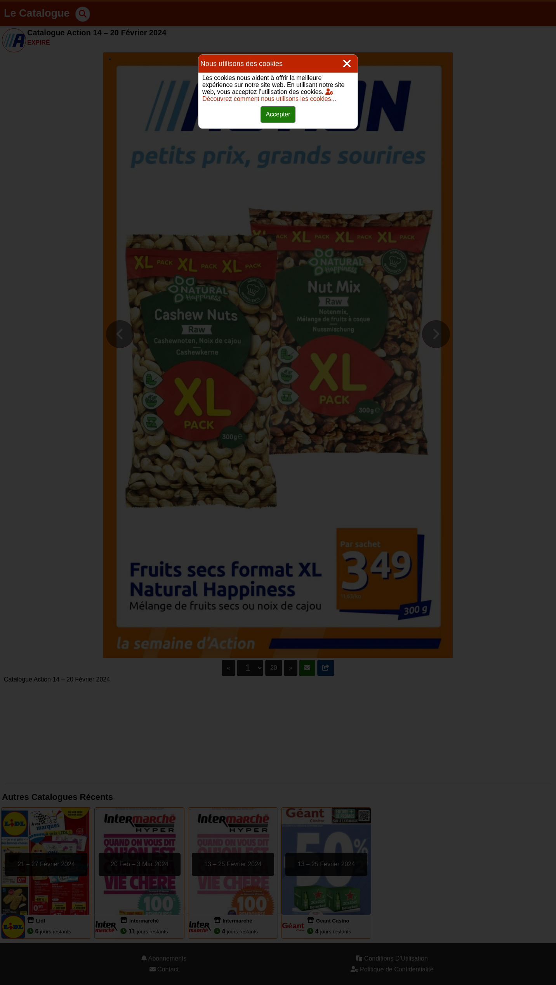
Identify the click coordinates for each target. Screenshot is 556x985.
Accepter (278, 114)
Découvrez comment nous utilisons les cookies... (269, 95)
